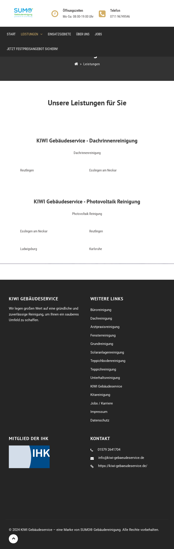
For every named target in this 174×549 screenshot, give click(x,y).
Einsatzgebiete (59, 34)
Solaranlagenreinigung (107, 352)
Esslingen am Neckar (103, 170)
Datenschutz (99, 420)
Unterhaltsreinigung (105, 378)
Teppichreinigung (103, 369)
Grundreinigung (101, 344)
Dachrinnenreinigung (87, 153)
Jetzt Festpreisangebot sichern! (32, 49)
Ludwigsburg (28, 249)
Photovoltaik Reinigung (87, 214)
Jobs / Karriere (101, 403)
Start (11, 34)
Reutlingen (27, 170)
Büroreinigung (100, 310)
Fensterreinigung (103, 335)
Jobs (98, 34)
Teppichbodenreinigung (107, 361)
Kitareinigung (100, 395)
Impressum (98, 412)
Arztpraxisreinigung (104, 327)
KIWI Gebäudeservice (106, 386)
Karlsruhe (95, 249)
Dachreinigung (101, 318)
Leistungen (29, 34)
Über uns (82, 34)
